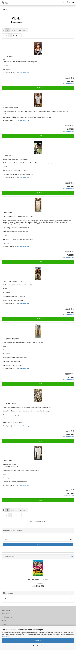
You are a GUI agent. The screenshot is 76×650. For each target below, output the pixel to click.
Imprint (4, 620)
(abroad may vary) (24, 73)
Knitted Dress (8, 56)
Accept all (38, 640)
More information (38, 646)
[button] (4, 30)
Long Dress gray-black (11, 339)
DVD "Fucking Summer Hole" (38, 579)
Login (38, 544)
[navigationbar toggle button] (73, 2)
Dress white (7, 213)
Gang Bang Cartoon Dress (12, 281)
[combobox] (14, 30)
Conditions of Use (7, 617)
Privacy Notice (6, 636)
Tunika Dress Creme (10, 108)
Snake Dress (7, 155)
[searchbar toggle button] (63, 2)
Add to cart (38, 88)
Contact (4, 624)
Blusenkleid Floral (9, 403)
